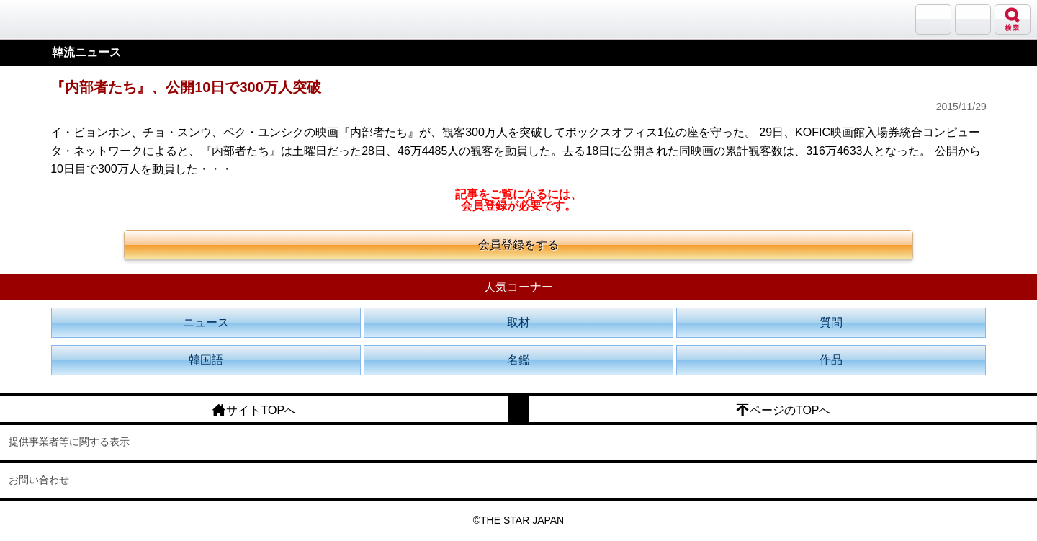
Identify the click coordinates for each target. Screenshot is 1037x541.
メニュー (973, 19)
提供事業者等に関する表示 (69, 441)
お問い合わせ (39, 480)
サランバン (933, 19)
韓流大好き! (48, 19)
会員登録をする (518, 244)
